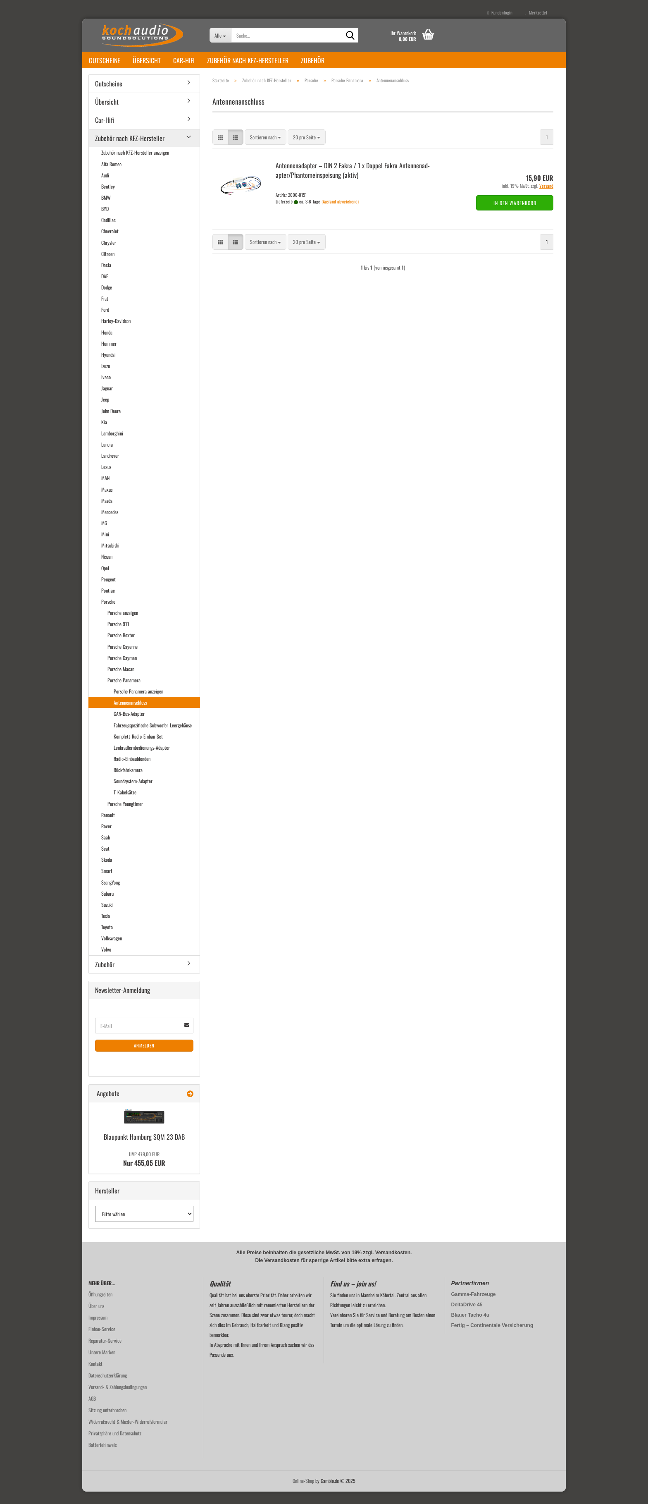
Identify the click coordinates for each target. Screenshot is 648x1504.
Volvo (106, 961)
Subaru (107, 905)
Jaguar (107, 400)
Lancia (107, 456)
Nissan (106, 568)
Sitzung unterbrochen (107, 1422)
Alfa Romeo (111, 176)
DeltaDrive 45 (467, 1317)
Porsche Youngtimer (125, 816)
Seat (105, 860)
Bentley (108, 198)
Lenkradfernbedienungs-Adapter (142, 759)
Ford (105, 321)
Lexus (106, 479)
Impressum (97, 1329)
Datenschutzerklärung (107, 1387)
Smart (106, 883)
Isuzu (105, 378)
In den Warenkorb (514, 215)
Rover (106, 838)
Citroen (107, 266)
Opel (105, 580)
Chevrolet (110, 243)
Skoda (106, 871)
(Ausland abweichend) (340, 213)
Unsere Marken (101, 1364)
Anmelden (144, 1057)
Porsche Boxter (121, 647)
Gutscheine (104, 60)
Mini (105, 546)
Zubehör (312, 60)
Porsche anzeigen (122, 625)
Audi (105, 187)
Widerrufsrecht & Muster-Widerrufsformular (127, 1433)
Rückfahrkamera (128, 782)
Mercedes (109, 524)
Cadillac (108, 232)
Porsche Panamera (124, 692)
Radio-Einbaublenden (132, 771)
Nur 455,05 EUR (144, 1171)
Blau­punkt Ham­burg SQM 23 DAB (144, 1149)
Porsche (108, 613)
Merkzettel (536, 12)
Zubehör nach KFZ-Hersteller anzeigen (135, 164)
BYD (105, 221)
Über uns (96, 1318)
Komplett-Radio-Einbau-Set (138, 748)
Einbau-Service (101, 1341)
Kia (104, 434)
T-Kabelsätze (125, 804)
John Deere (111, 423)
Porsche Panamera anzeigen (138, 703)
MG (104, 535)
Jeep (105, 411)
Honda (106, 344)
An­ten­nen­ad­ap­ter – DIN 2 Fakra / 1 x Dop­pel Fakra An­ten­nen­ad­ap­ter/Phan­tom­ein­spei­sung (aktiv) (353, 182)
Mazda (106, 512)
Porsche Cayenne (122, 658)
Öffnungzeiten (100, 1306)
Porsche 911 (118, 636)
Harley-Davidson (116, 333)
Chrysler (108, 254)
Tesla (105, 928)
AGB (92, 1410)
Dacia (106, 277)
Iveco (106, 389)
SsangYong (110, 894)
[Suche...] (220, 35)
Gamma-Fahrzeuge (473, 1307)
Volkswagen (111, 950)
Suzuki (107, 917)
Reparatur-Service (105, 1352)
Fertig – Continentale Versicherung (492, 1338)
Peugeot (108, 591)
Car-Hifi (184, 60)
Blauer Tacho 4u (470, 1327)
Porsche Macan (120, 681)
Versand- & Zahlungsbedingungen (117, 1399)
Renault (108, 827)
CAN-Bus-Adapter (129, 725)
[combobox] (265, 149)
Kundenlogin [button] (499, 12)
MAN (105, 490)
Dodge (106, 299)
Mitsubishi (110, 557)
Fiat (104, 310)
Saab (105, 849)
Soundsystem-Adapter (133, 793)
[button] (220, 149)
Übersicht (147, 60)
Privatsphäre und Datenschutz (114, 1445)
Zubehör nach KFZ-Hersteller (247, 60)
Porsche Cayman (122, 670)
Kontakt (95, 1376)
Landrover (110, 467)
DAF (104, 288)
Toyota (107, 939)
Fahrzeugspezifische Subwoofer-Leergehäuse (153, 737)
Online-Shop (303, 1493)
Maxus (106, 501)
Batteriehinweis (102, 1457)
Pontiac (108, 602)
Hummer (109, 355)
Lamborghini (112, 445)
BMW (106, 209)
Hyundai (108, 367)
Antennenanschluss (130, 714)
